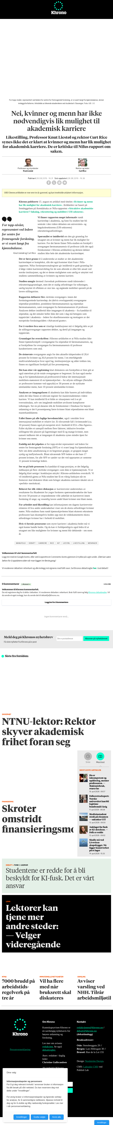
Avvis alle (56, 1117)
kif (58, 543)
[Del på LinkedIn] (59, 182)
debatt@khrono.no (87, 1031)
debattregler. (49, 1050)
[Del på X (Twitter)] (54, 182)
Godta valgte (39, 1117)
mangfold (21, 543)
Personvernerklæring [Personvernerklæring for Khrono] (20, 1049)
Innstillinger (101, 1122)
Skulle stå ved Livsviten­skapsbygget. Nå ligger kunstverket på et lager (99, 845)
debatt (32, 543)
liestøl (66, 543)
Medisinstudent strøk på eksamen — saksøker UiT (98, 817)
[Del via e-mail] (64, 182)
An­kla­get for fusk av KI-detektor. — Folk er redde (98, 829)
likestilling (79, 543)
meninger (92, 543)
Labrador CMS (90, 1066)
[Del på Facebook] (48, 182)
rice (52, 543)
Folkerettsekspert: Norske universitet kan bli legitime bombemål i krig (99, 801)
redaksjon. (48, 1046)
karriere (43, 543)
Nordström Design (94, 1061)
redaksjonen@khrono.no (90, 1027)
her (95, 568)
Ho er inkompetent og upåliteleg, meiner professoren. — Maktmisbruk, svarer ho (99, 782)
